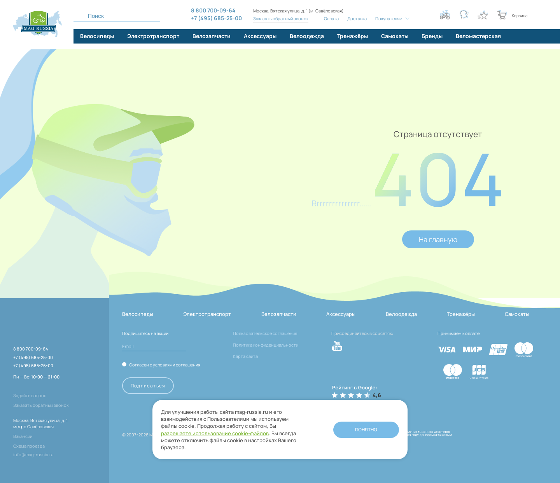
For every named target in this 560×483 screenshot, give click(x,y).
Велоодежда (401, 313)
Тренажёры (461, 313)
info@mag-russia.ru (33, 454)
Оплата (330, 18)
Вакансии (22, 436)
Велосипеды (137, 313)
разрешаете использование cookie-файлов (210, 425)
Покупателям (388, 18)
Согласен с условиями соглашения (164, 364)
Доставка (356, 18)
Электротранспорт (207, 313)
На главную (438, 239)
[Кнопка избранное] (482, 15)
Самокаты (517, 313)
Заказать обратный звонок (280, 18)
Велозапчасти (278, 313)
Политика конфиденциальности (265, 345)
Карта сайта (245, 356)
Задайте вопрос (29, 395)
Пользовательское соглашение (265, 333)
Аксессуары (340, 313)
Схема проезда (29, 446)
